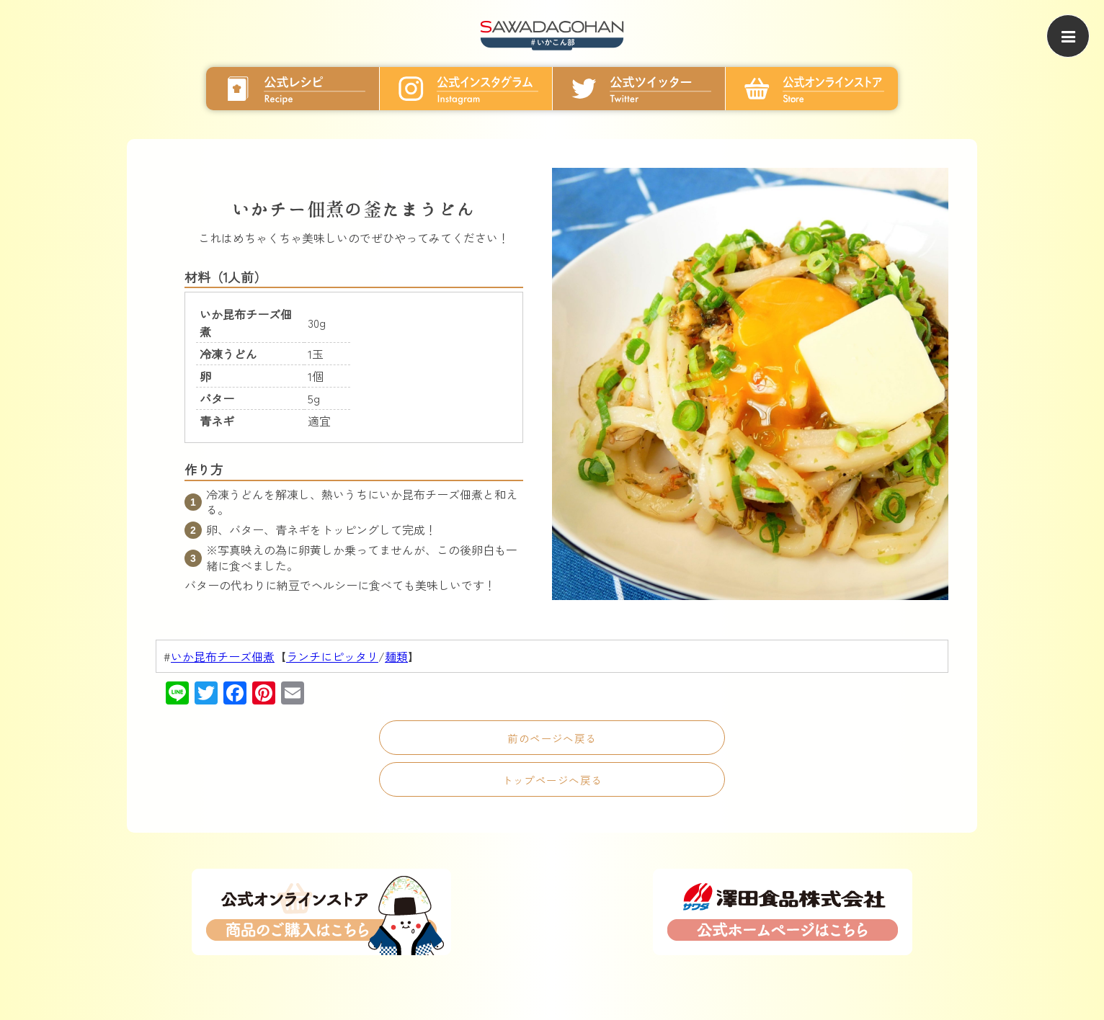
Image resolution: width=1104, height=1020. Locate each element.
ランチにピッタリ (332, 656)
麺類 (396, 656)
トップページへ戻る (552, 779)
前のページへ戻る (552, 738)
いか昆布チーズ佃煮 (223, 656)
